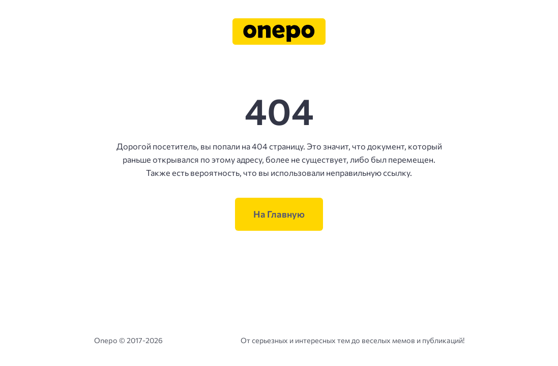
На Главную (279, 214)
